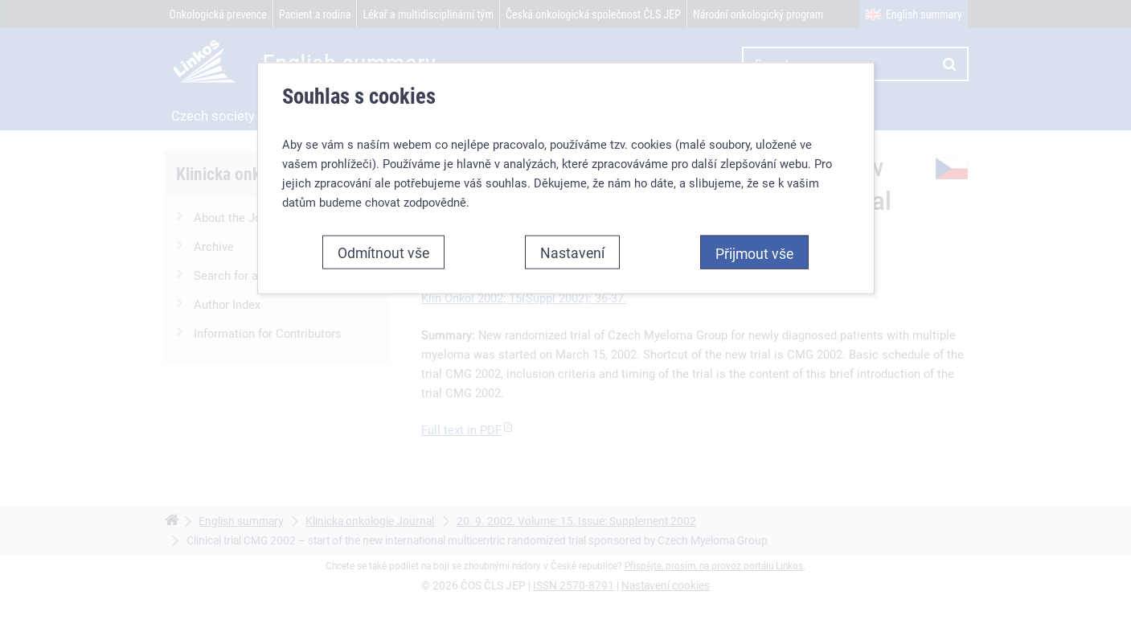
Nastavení (572, 252)
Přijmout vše (754, 253)
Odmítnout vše (383, 252)
